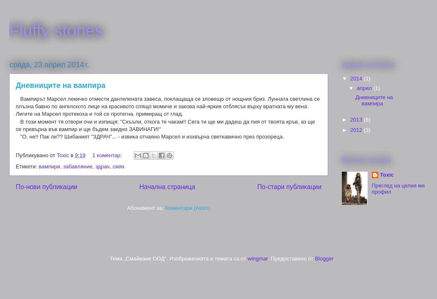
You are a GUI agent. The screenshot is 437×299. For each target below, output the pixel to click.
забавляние (77, 166)
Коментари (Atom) (187, 208)
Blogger (324, 258)
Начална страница (167, 186)
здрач (103, 166)
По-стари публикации (289, 186)
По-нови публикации (46, 186)
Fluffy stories (56, 31)
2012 (357, 130)
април (365, 88)
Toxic (387, 175)
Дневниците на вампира (61, 85)
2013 (357, 120)
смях (119, 166)
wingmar (258, 258)
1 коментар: (107, 155)
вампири (49, 166)
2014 (357, 78)
